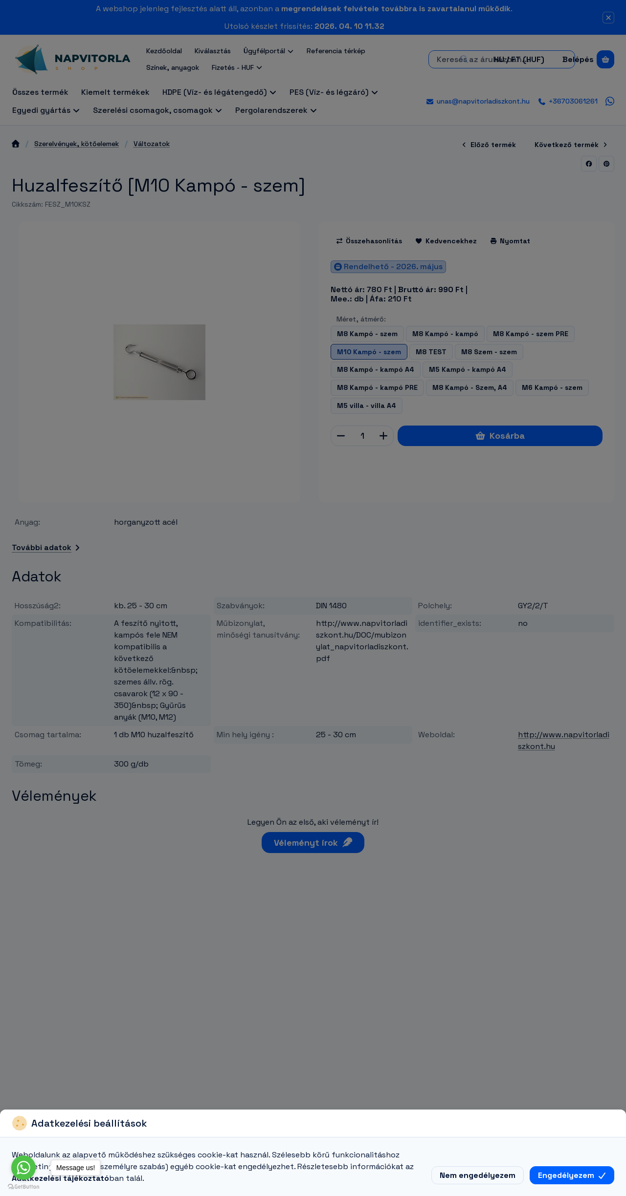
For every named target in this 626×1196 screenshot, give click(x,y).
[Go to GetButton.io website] (23, 1186)
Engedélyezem (572, 1175)
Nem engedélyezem (477, 1175)
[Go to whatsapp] (23, 1167)
